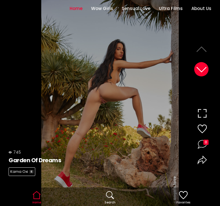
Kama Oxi (22, 171)
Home (76, 8)
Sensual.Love (136, 8)
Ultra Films (171, 8)
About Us (201, 8)
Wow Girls (102, 8)
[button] (201, 69)
